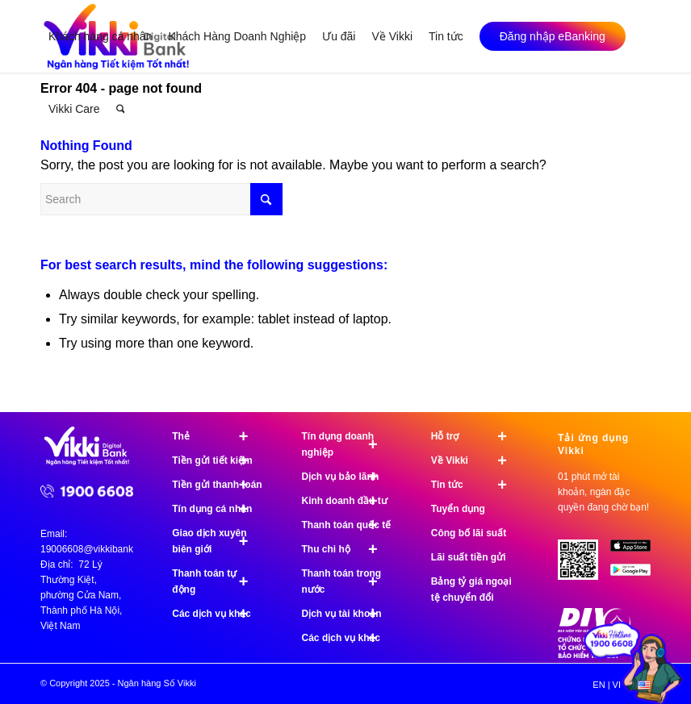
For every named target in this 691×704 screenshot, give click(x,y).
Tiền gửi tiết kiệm (217, 460)
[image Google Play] (636, 576)
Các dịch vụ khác (217, 614)
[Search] (120, 109)
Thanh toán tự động (217, 581)
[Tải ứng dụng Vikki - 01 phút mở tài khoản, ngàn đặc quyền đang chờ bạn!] (584, 565)
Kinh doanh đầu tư (347, 501)
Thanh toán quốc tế (347, 525)
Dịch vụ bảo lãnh (347, 476)
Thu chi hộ (347, 549)
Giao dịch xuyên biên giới (217, 541)
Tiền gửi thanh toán (217, 485)
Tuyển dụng (458, 508)
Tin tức (476, 485)
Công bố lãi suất (468, 533)
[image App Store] (636, 551)
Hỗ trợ (476, 436)
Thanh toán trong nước (347, 581)
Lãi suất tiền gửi (468, 557)
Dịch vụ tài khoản (347, 614)
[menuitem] (100, 36)
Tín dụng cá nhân (217, 509)
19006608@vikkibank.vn (93, 549)
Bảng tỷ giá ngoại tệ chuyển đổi (471, 589)
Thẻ (217, 436)
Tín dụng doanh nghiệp (347, 444)
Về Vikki (476, 460)
